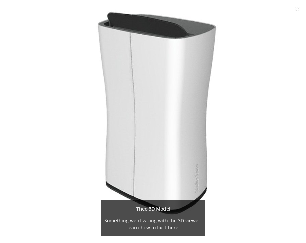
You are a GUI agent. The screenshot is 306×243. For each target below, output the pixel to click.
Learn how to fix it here (152, 227)
